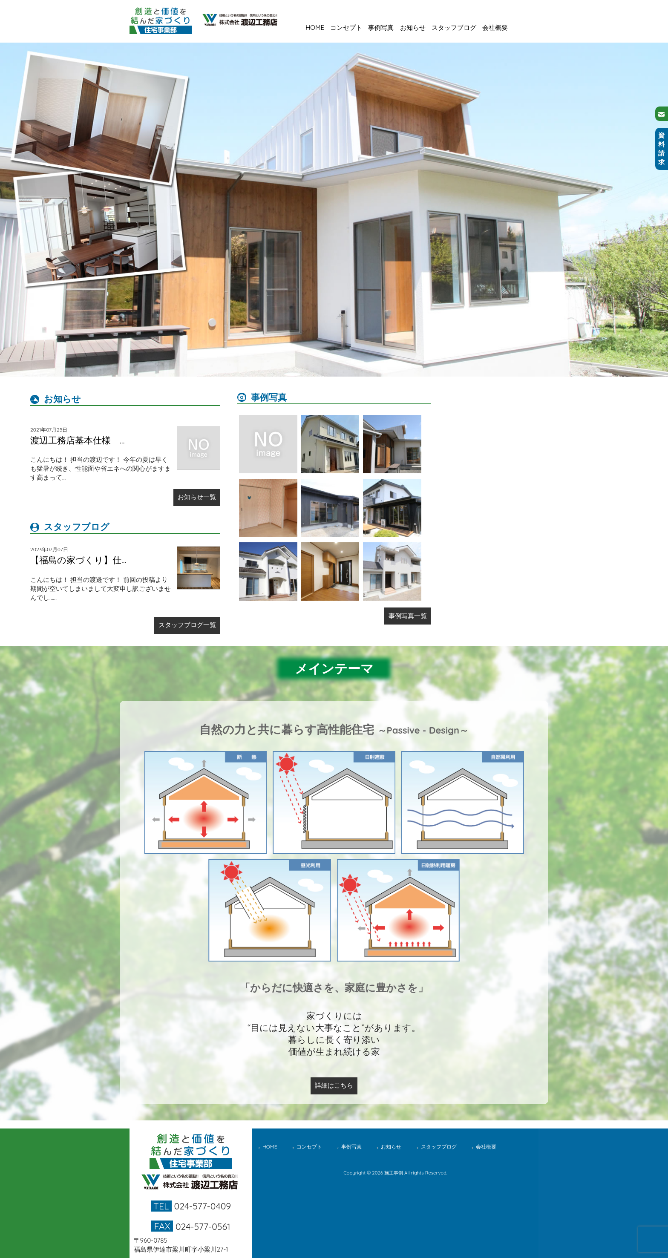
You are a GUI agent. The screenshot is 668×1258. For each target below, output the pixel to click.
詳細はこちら (334, 1085)
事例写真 (381, 27)
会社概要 (495, 27)
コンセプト (346, 27)
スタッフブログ (454, 27)
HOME (314, 27)
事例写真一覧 (408, 616)
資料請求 (661, 148)
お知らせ (413, 27)
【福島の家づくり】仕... (78, 559)
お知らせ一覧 (197, 497)
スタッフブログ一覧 (187, 625)
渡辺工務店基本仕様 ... (77, 440)
